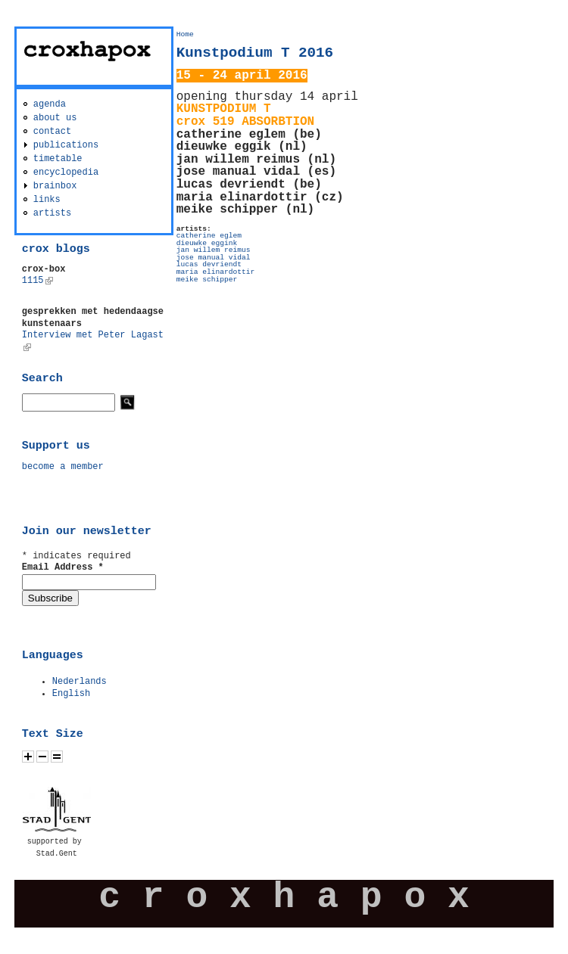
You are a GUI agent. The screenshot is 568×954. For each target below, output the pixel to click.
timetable (58, 159)
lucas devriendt (209, 264)
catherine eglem (209, 236)
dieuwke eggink (207, 243)
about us (55, 118)
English (71, 693)
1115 (37, 280)
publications (65, 145)
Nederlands (79, 681)
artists (52, 213)
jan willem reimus (213, 250)
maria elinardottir (215, 272)
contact (52, 131)
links (47, 199)
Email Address (63, 567)
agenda (49, 104)
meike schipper (207, 279)
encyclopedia (65, 172)
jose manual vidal (213, 257)
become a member (63, 466)
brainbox (55, 186)
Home (185, 34)
